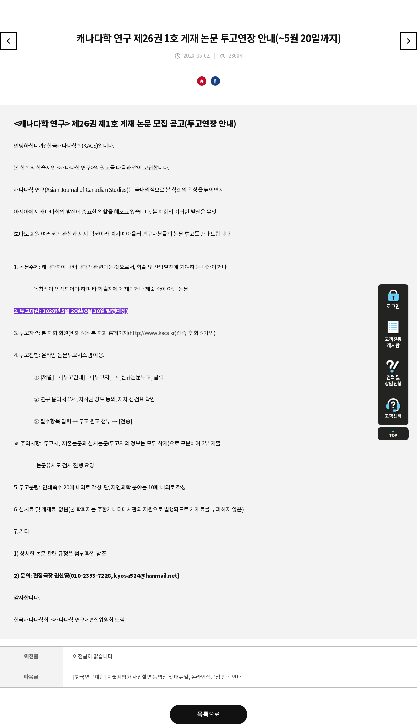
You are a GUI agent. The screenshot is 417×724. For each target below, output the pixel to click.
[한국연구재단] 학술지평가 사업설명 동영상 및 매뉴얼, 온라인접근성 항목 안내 (157, 677)
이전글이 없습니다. (93, 657)
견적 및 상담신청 (393, 373)
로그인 (393, 300)
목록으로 (208, 714)
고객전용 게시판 (393, 335)
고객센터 (393, 408)
